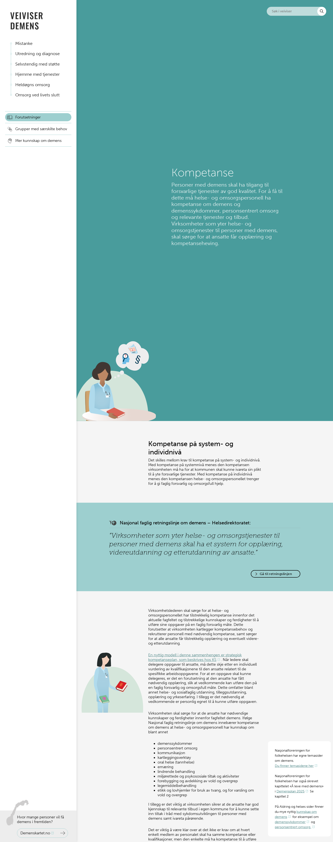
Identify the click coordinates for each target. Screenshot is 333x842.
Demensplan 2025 (291, 791)
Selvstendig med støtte (37, 64)
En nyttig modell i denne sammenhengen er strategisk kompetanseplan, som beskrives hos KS (195, 657)
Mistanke (23, 43)
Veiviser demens (26, 20)
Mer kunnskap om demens (38, 140)
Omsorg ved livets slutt (37, 94)
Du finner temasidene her (294, 766)
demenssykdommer (290, 822)
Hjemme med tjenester (37, 74)
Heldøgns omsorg (32, 84)
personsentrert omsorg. (293, 827)
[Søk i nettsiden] (296, 11)
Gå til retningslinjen (276, 574)
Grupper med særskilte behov (41, 129)
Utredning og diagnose (37, 53)
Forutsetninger (28, 117)
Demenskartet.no (35, 833)
